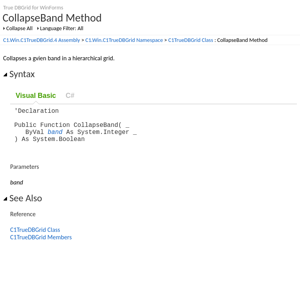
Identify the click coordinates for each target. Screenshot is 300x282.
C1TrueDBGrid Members (41, 245)
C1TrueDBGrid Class (190, 39)
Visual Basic (36, 95)
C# (70, 95)
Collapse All (19, 28)
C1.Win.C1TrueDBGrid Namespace (124, 39)
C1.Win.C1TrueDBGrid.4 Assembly (41, 39)
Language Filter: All (62, 28)
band (55, 138)
